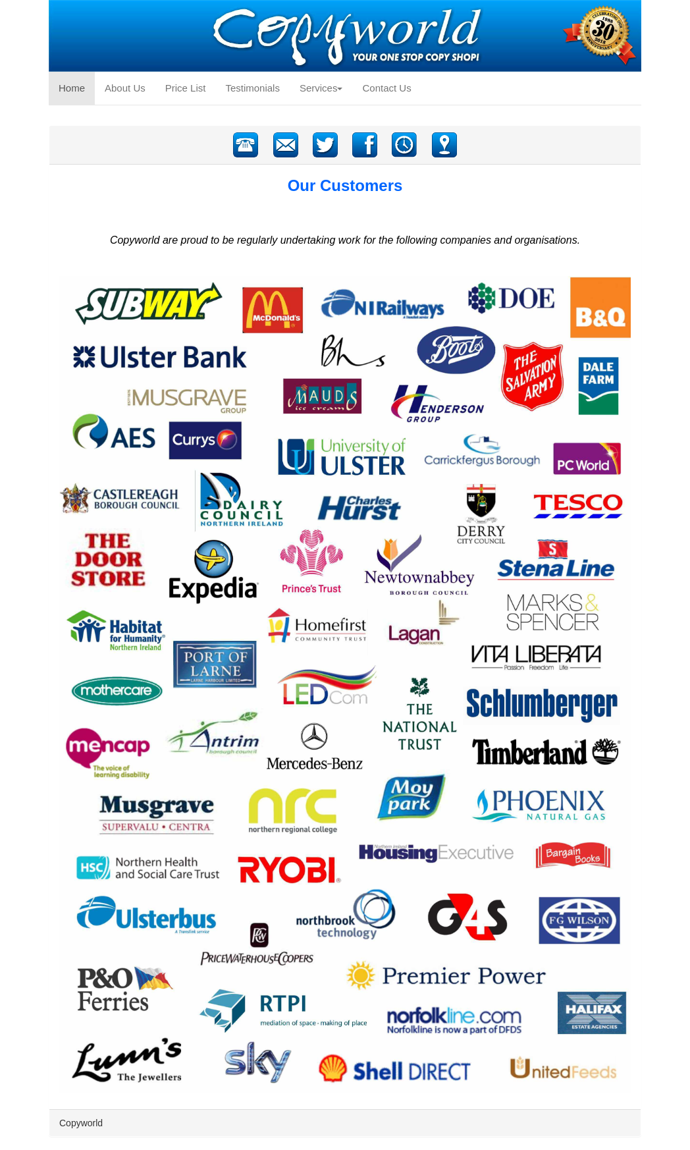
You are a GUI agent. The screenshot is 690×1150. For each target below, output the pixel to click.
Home (77, 87)
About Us (125, 88)
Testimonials (252, 88)
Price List (185, 88)
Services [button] (321, 88)
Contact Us (386, 88)
